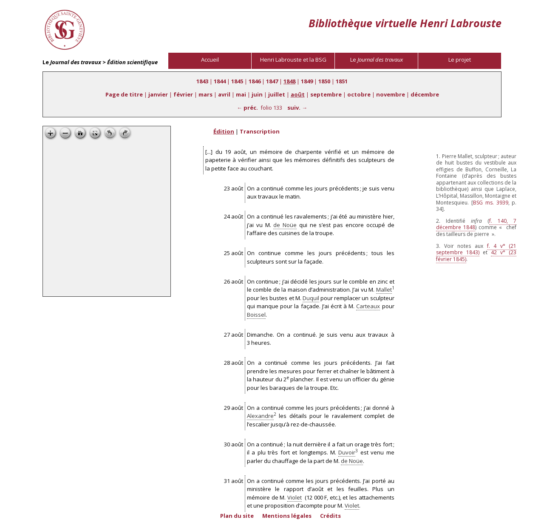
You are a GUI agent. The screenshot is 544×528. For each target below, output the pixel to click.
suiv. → (297, 107)
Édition (223, 131)
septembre (326, 94)
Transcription (260, 131)
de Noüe (285, 225)
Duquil (311, 298)
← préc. (247, 107)
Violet (294, 497)
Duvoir (346, 452)
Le (376, 59)
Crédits (330, 515)
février (183, 94)
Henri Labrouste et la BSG (293, 59)
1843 (202, 81)
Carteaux (368, 306)
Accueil (210, 59)
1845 (237, 81)
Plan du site (237, 515)
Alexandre (260, 416)
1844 (220, 81)
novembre (390, 94)
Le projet (459, 59)
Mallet (384, 289)
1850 (324, 81)
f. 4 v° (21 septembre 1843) (476, 249)
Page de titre (124, 94)
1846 (255, 81)
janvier (158, 94)
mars (205, 94)
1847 (272, 81)
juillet (276, 94)
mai (241, 94)
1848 (289, 81)
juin (257, 94)
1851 (342, 81)
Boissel (256, 314)
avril (224, 94)
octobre (359, 94)
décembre (425, 94)
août (298, 94)
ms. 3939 (490, 202)
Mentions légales (287, 515)
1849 (307, 81)
